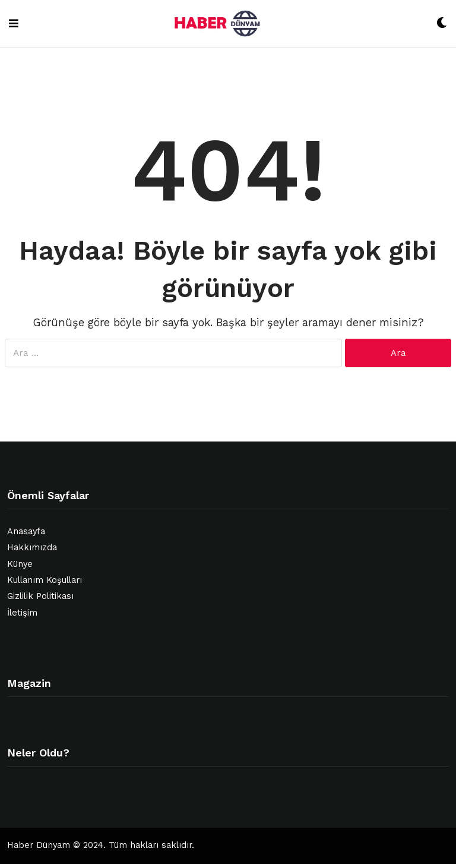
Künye (20, 564)
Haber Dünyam (38, 845)
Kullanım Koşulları (44, 580)
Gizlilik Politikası (40, 596)
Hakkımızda (32, 548)
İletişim (22, 613)
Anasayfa (26, 531)
